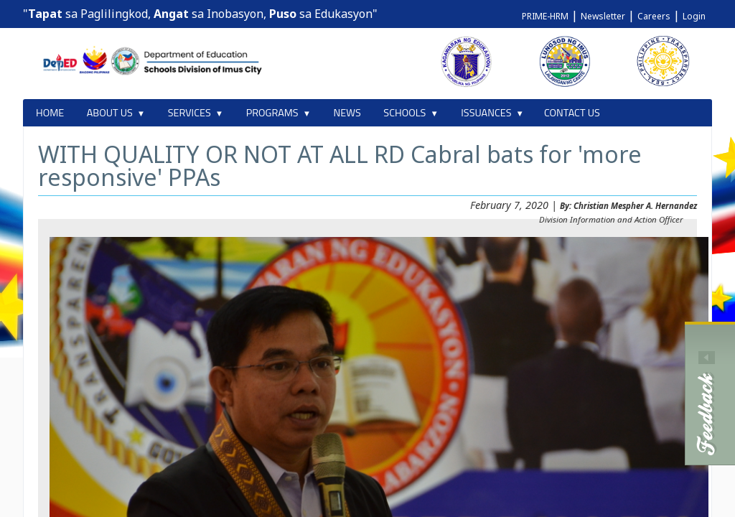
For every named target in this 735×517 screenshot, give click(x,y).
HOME (50, 113)
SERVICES (189, 113)
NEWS (347, 113)
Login (694, 16)
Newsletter (603, 16)
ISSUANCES (486, 113)
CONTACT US (572, 113)
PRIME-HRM (545, 16)
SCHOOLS (404, 113)
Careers (653, 16)
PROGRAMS (272, 113)
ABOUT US (110, 113)
